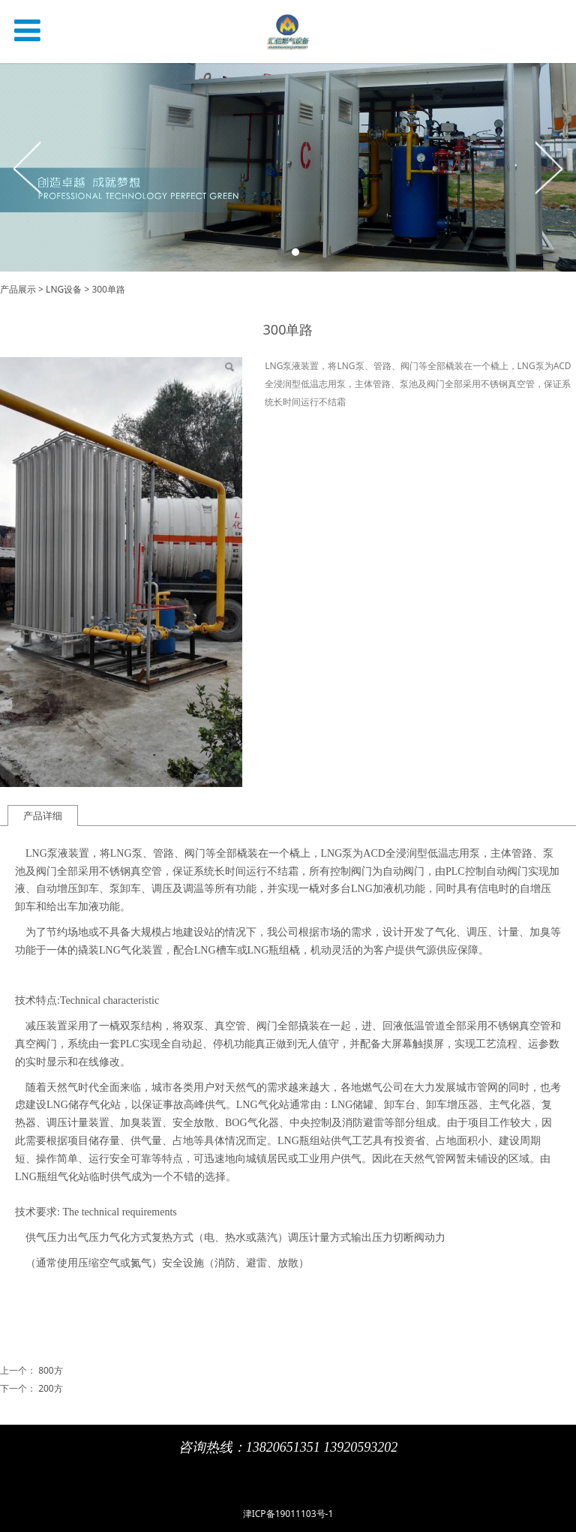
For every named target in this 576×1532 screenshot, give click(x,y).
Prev (28, 167)
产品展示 (18, 289)
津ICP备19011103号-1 (288, 1513)
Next (548, 167)
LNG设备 (64, 289)
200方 (50, 1388)
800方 (50, 1370)
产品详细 (42, 815)
